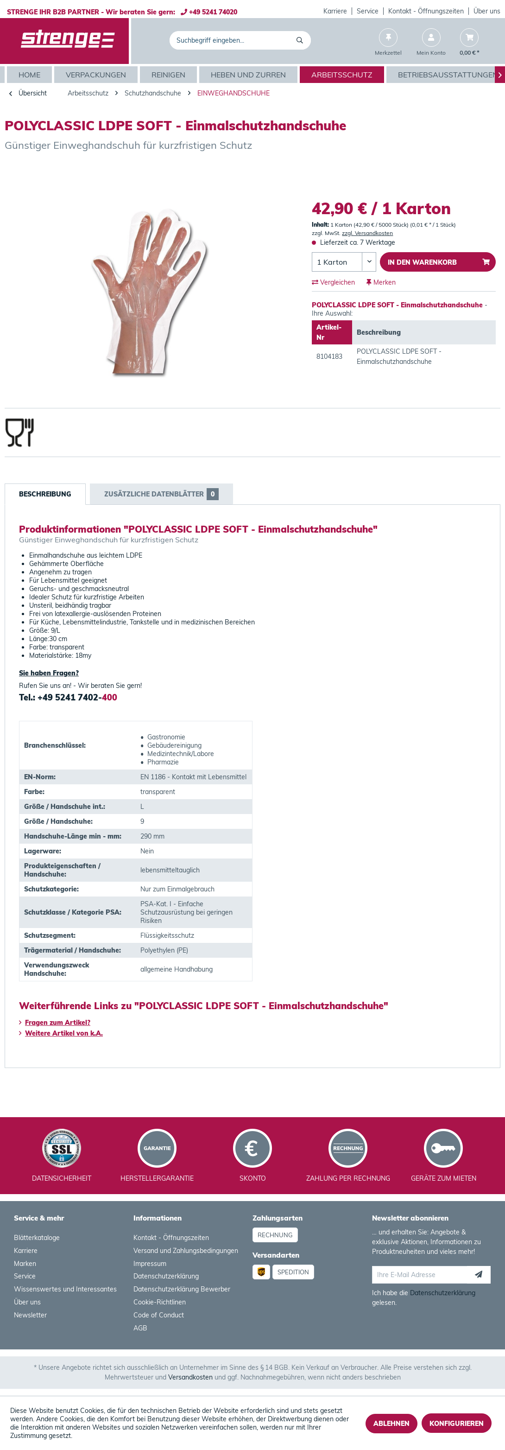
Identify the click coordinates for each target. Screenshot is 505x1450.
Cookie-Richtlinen (159, 1302)
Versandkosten (190, 1377)
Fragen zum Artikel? (54, 1022)
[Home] (30, 74)
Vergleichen (333, 282)
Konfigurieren (456, 1423)
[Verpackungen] (97, 74)
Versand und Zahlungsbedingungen (185, 1250)
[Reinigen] (169, 74)
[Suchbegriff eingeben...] (240, 40)
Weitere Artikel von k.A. (61, 1033)
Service (368, 11)
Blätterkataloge (37, 1238)
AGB (140, 1328)
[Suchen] (301, 40)
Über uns (486, 11)
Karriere (335, 11)
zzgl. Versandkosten (367, 232)
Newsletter (30, 1315)
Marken (25, 1263)
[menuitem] (335, 11)
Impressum (149, 1263)
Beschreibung (45, 494)
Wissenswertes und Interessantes (65, 1289)
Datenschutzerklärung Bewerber (181, 1289)
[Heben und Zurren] (249, 74)
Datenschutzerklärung (166, 1276)
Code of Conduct (158, 1315)
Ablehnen (391, 1423)
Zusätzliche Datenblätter (161, 494)
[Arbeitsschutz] (343, 74)
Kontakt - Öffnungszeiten (426, 11)
